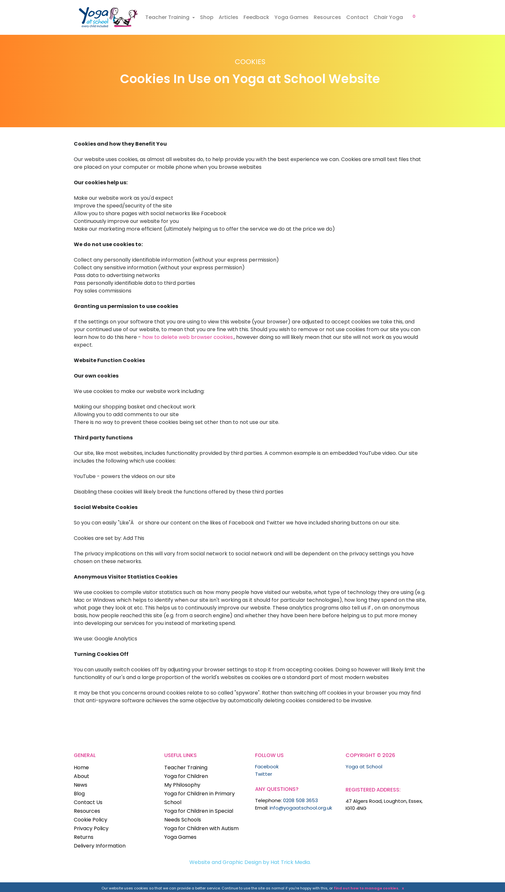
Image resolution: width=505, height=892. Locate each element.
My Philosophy (182, 785)
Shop (207, 17)
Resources (327, 17)
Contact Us (88, 802)
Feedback (256, 17)
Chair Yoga (388, 17)
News (80, 785)
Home (81, 767)
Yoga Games (291, 17)
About (81, 776)
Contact (357, 17)
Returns (83, 837)
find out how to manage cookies (366, 888)
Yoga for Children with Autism (201, 828)
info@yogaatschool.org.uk (301, 807)
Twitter (263, 774)
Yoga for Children (186, 776)
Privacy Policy (91, 828)
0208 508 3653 (300, 800)
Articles (228, 17)
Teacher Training (168, 17)
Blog (79, 793)
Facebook (267, 766)
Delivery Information (100, 845)
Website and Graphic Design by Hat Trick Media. (250, 862)
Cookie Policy (90, 819)
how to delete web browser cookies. (188, 337)
